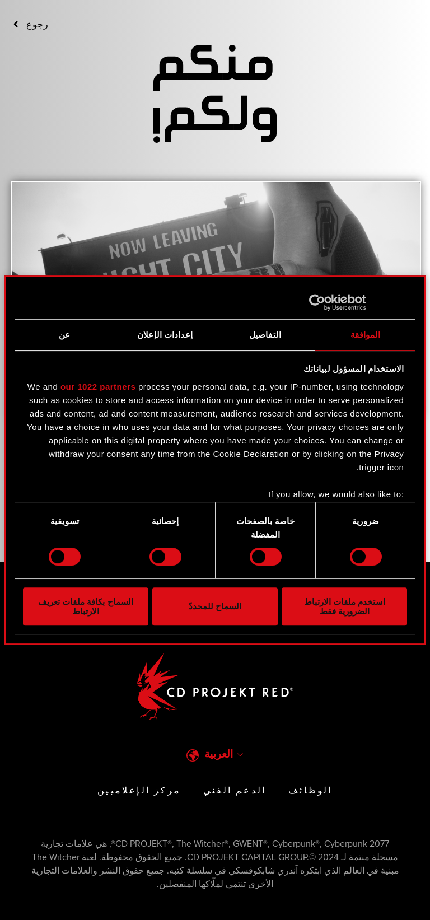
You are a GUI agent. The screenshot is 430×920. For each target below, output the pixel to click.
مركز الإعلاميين (139, 790)
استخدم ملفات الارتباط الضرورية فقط (344, 606)
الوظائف (310, 790)
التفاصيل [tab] (265, 334)
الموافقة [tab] (365, 334)
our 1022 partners (97, 386)
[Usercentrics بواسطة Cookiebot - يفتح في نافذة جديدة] (358, 302)
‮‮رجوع (31, 24)
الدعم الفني (234, 790)
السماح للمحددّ (215, 606)
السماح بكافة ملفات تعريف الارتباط (85, 606)
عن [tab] (64, 334)
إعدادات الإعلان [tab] (165, 334)
